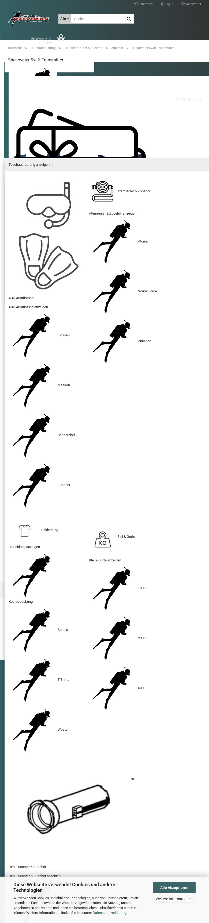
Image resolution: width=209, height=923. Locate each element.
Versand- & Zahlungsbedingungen (36, 688)
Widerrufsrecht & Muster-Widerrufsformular (43, 679)
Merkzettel (191, 4)
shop (121, 830)
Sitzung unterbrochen (27, 696)
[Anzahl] (104, 227)
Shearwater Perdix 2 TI (37, 584)
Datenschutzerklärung (109, 913)
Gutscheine (115, 56)
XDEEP (70, 56)
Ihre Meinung (171, 506)
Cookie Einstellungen (27, 738)
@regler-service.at (138, 830)
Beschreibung (27, 322)
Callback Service (24, 730)
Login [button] (167, 4)
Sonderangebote (149, 56)
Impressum (20, 705)
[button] (143, 4)
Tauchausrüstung (40, 56)
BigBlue (90, 56)
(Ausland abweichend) (130, 193)
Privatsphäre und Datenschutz (34, 713)
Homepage (90, 649)
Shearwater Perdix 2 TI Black (104, 586)
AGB (15, 722)
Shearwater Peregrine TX (171, 584)
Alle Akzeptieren (174, 887)
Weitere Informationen (174, 899)
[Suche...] (64, 19)
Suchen (179, 56)
